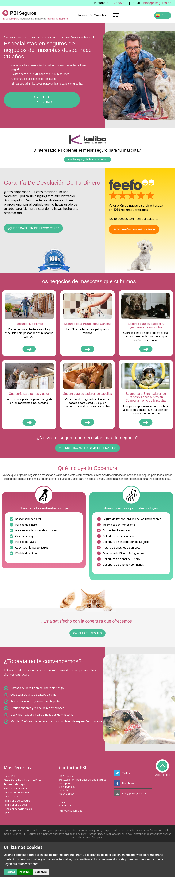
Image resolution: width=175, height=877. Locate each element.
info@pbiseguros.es (156, 3)
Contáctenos (11, 796)
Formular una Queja (15, 804)
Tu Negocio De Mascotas (92, 15)
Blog (6, 813)
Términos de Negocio (16, 784)
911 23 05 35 (116, 3)
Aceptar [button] (10, 871)
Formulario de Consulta (17, 800)
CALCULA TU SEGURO (87, 633)
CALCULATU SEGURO (42, 99)
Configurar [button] (41, 871)
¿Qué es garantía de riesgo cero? (33, 228)
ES (161, 16)
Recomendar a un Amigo (18, 809)
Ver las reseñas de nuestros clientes (134, 229)
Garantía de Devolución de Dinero (23, 780)
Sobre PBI (9, 776)
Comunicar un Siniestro (17, 792)
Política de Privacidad (16, 788)
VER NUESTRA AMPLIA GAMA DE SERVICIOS (87, 448)
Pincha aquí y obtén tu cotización (87, 159)
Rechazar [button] (25, 871)
